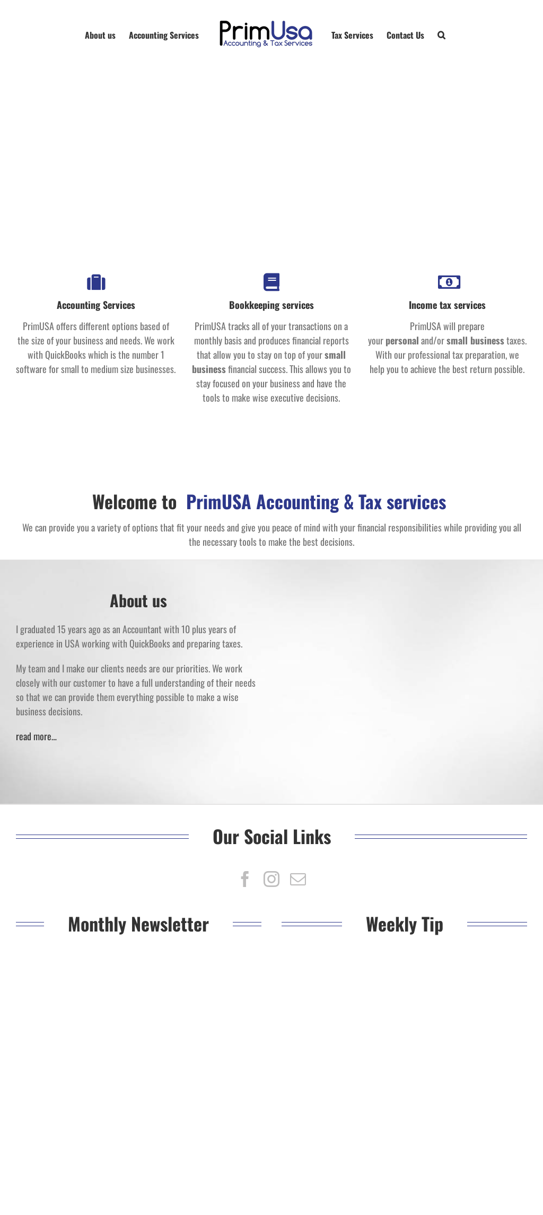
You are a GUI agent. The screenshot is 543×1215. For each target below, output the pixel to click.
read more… (36, 736)
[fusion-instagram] (271, 879)
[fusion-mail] (298, 879)
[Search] (441, 34)
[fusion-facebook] (245, 879)
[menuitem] (107, 34)
